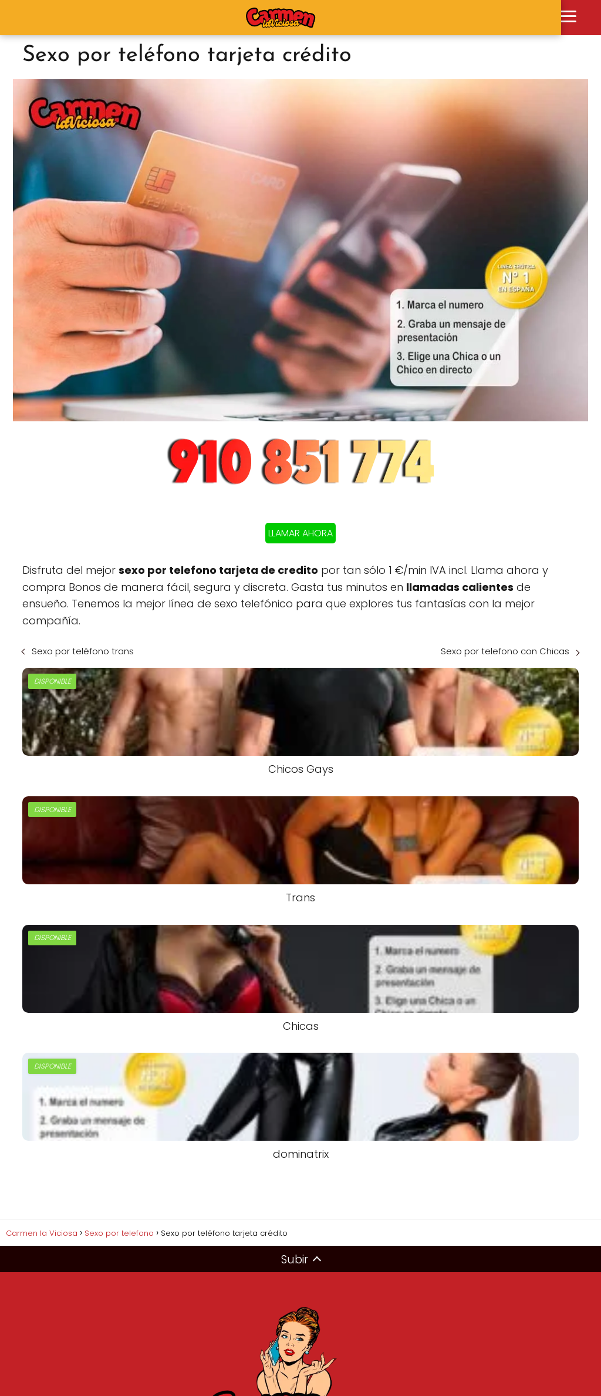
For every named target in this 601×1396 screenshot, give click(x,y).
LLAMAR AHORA (300, 533)
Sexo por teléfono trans (83, 651)
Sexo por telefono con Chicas (505, 651)
